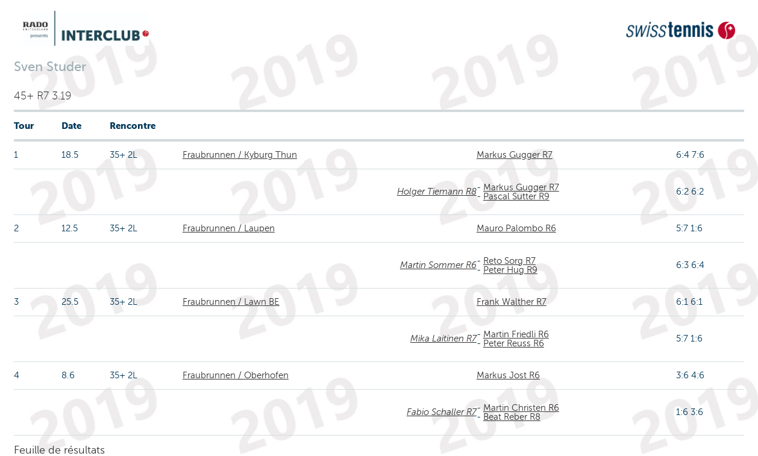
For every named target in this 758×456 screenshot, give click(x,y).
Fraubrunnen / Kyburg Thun (240, 155)
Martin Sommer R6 (438, 265)
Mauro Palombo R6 (516, 228)
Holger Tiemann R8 (437, 191)
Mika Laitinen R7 (443, 338)
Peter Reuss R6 (513, 343)
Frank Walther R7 (512, 302)
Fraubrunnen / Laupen (229, 228)
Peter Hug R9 (510, 270)
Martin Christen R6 (521, 408)
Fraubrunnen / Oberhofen (236, 375)
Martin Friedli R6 (516, 334)
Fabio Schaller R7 (442, 412)
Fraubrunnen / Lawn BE (231, 302)
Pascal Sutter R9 (516, 196)
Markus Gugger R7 (515, 155)
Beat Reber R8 (511, 417)
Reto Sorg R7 (509, 261)
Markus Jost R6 (508, 375)
